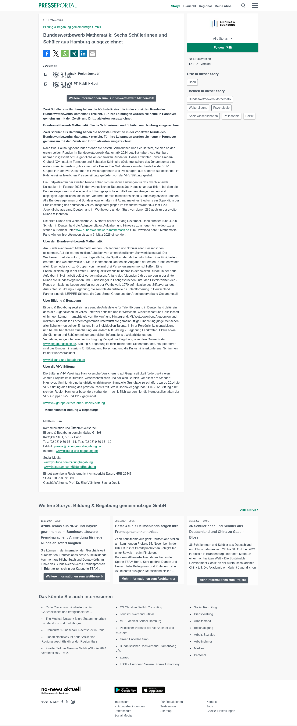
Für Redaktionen (171, 703)
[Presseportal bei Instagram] (72, 703)
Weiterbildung (198, 109)
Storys (176, 6)
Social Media (123, 716)
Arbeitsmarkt (202, 622)
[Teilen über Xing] (74, 53)
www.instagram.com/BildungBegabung (70, 466)
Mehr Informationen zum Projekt (222, 579)
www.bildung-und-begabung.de (64, 359)
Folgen (222, 47)
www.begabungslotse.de (59, 343)
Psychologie (223, 109)
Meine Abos (223, 6)
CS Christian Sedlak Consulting (141, 608)
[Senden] (92, 53)
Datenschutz (122, 712)
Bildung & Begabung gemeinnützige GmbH (72, 27)
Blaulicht (189, 6)
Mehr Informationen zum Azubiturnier (148, 578)
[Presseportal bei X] (66, 703)
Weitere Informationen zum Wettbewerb (74, 581)
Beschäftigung (203, 629)
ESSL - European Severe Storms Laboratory (150, 665)
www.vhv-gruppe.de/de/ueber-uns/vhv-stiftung (74, 403)
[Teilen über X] (55, 53)
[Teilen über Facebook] (46, 53)
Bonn (192, 82)
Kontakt (211, 703)
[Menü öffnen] (255, 5)
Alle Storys (222, 38)
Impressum (121, 703)
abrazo (124, 658)
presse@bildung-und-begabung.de (77, 446)
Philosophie (233, 118)
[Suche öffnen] (243, 5)
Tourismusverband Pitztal (137, 615)
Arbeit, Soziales (204, 636)
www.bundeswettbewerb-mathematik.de (102, 230)
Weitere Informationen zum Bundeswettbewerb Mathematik (111, 98)
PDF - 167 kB (75, 85)
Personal (200, 656)
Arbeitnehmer (203, 642)
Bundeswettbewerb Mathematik (210, 100)
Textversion (168, 707)
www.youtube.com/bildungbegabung (68, 462)
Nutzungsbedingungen (129, 707)
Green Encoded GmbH (135, 640)
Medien (199, 649)
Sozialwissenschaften (203, 118)
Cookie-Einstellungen (220, 712)
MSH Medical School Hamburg (140, 622)
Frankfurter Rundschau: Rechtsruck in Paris (75, 631)
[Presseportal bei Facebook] (61, 703)
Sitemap (166, 712)
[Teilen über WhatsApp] (65, 53)
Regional (205, 6)
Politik (193, 127)
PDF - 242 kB (76, 75)
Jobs (209, 707)
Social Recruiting (205, 608)
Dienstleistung (203, 615)
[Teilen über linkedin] (83, 53)
